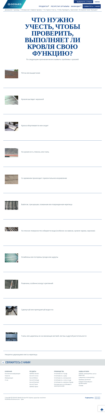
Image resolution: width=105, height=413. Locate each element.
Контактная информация (12, 373)
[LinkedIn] (99, 398)
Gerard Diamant (34, 382)
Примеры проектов (84, 379)
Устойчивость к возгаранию (62, 378)
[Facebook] (95, 398)
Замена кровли (84, 371)
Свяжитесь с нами (91, 6)
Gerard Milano (33, 378)
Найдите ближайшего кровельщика (85, 382)
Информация (9, 378)
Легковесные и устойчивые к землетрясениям (62, 385)
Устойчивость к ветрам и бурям (63, 382)
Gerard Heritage (34, 380)
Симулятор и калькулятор (86, 377)
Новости (7, 376)
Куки (22, 399)
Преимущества (59, 371)
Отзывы (81, 385)
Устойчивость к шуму (60, 376)
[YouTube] (96, 398)
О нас (6, 380)
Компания (8, 371)
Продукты (43, 6)
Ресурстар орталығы (60, 6)
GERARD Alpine (33, 386)
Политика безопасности (12, 399)
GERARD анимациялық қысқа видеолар (87, 374)
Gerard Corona (33, 376)
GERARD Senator (34, 373)
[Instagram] (98, 398)
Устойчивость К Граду (60, 373)
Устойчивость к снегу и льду (62, 380)
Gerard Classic (33, 384)
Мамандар (75, 6)
